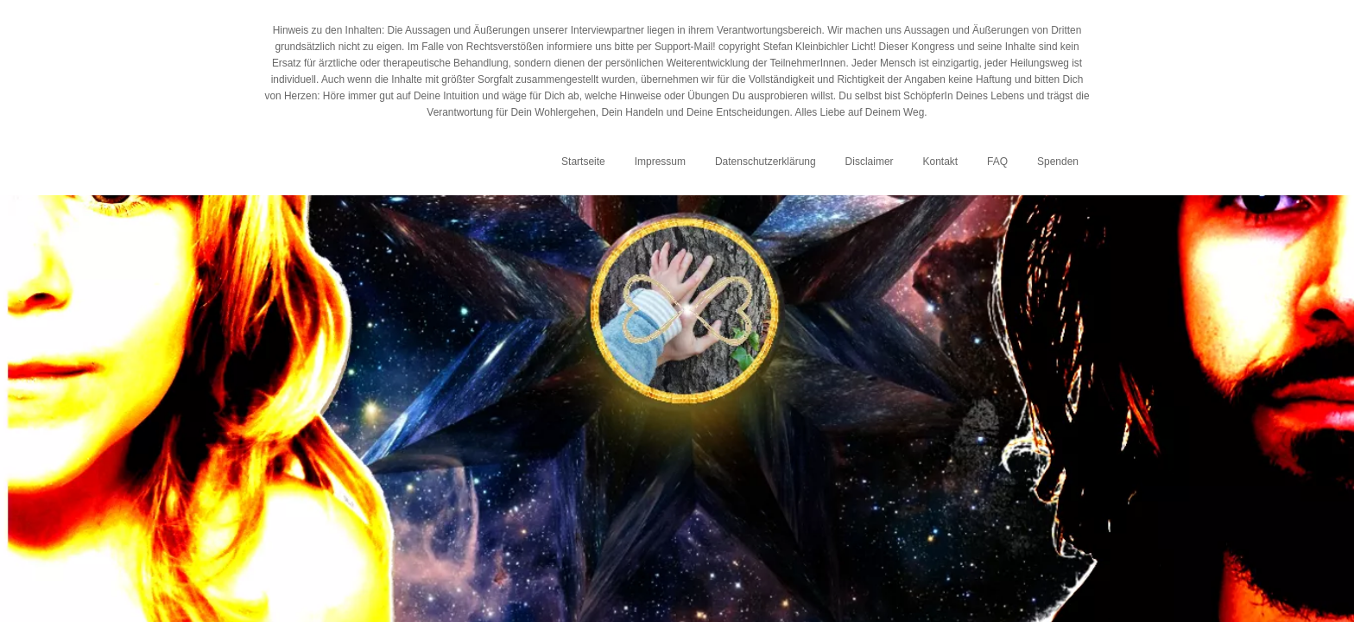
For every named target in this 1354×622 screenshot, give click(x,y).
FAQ (997, 162)
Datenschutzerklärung (765, 162)
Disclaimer (869, 162)
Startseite (583, 162)
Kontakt (940, 162)
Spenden (1058, 162)
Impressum (660, 162)
